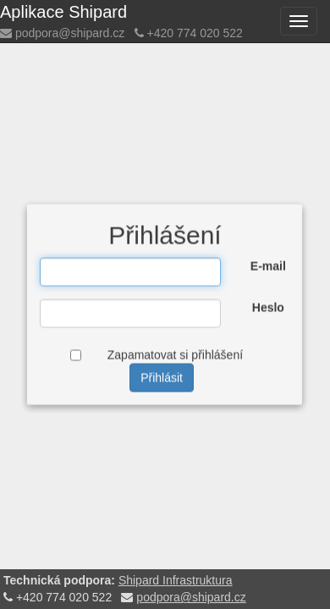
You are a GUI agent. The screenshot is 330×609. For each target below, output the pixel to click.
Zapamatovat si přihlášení (175, 355)
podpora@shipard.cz (69, 33)
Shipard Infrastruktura (175, 580)
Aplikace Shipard (63, 12)
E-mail (268, 266)
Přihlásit (161, 378)
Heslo (268, 308)
